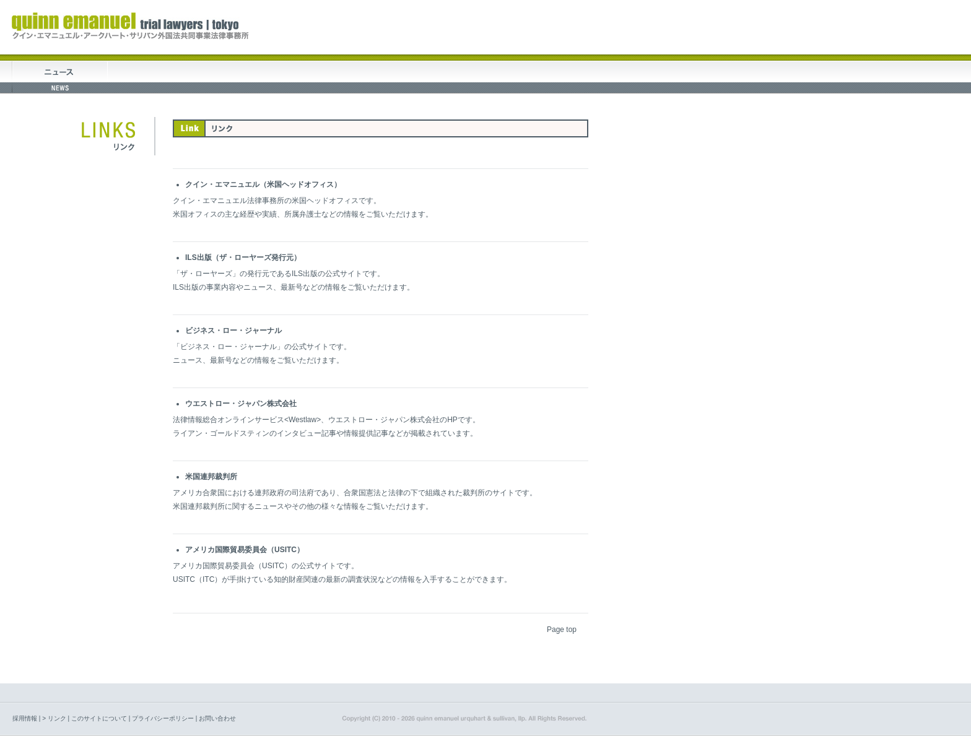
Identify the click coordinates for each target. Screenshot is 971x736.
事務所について (156, 77)
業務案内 (252, 77)
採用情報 (24, 718)
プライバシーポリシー (163, 718)
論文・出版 (540, 77)
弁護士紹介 (348, 77)
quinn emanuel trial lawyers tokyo (130, 26)
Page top (562, 629)
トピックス (60, 77)
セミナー (444, 77)
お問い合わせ (217, 718)
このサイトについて (99, 718)
